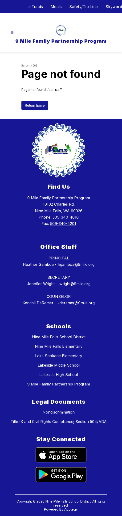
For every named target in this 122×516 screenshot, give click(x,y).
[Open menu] (12, 32)
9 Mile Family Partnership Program (58, 384)
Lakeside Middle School (59, 365)
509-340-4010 (66, 217)
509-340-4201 (63, 223)
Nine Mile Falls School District (58, 336)
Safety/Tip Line (83, 6)
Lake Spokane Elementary (58, 355)
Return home (35, 105)
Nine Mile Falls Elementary (58, 346)
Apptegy (71, 509)
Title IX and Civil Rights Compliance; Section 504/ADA (59, 421)
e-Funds (35, 6)
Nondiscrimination (59, 412)
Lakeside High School (58, 374)
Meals (56, 6)
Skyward (114, 6)
